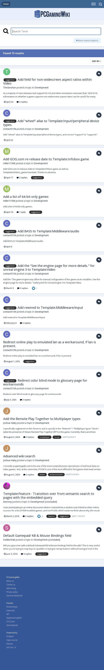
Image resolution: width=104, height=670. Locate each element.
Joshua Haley (10, 422)
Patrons (9, 643)
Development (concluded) (43, 501)
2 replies (22, 101)
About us (10, 581)
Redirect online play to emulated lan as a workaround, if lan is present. (49, 344)
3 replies (22, 288)
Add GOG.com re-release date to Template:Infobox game (46, 159)
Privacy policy (12, 592)
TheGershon (9, 87)
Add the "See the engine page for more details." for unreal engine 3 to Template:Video (49, 267)
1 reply (21, 212)
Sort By (96, 61)
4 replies (26, 553)
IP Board (9, 636)
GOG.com (10, 621)
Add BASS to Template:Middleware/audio (48, 231)
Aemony (7, 501)
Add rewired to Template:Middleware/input (50, 307)
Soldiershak (9, 539)
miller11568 (9, 163)
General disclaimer (14, 595)
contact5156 (9, 128)
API (7, 614)
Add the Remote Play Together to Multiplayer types (42, 419)
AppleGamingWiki (14, 617)
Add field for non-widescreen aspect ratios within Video (47, 81)
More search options (87, 40)
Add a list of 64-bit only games (26, 196)
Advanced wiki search (19, 456)
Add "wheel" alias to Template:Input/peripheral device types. (51, 123)
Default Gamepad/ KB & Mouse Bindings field (37, 535)
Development (42, 87)
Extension (10, 610)
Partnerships (11, 606)
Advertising (11, 588)
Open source (11, 640)
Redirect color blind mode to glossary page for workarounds (45, 382)
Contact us (10, 584)
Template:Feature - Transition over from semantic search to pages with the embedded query (48, 496)
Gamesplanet (12, 625)
